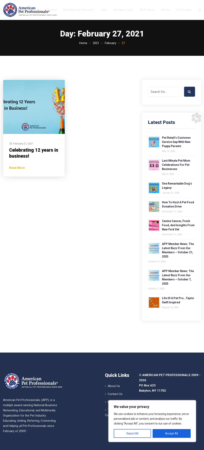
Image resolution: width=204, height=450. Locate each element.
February (110, 63)
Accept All (171, 433)
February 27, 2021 (23, 163)
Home (83, 63)
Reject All (132, 433)
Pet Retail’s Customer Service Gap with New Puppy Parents (176, 162)
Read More (17, 188)
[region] (152, 421)
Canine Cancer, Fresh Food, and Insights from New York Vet (178, 245)
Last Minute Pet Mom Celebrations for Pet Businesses (176, 185)
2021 (96, 63)
